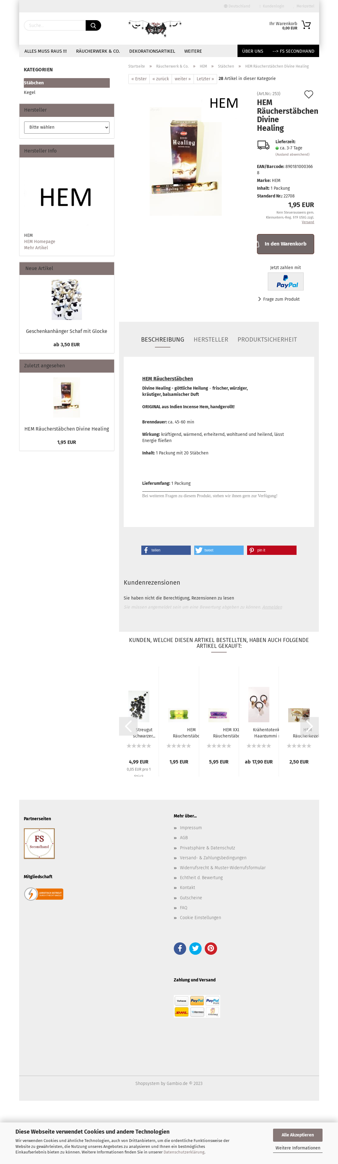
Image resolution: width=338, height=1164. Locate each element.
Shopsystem (147, 1083)
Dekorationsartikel (152, 51)
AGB (184, 837)
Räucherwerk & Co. (98, 51)
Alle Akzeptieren (298, 1135)
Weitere (193, 51)
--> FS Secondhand (293, 51)
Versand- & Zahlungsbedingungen (213, 858)
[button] (166, 550)
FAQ (183, 907)
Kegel (29, 92)
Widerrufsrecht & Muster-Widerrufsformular (223, 867)
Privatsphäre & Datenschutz (207, 848)
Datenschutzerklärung (184, 1152)
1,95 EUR (66, 442)
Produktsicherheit (267, 339)
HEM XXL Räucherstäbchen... (231, 732)
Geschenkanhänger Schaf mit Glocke (66, 331)
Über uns (252, 51)
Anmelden (272, 607)
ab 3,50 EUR (66, 344)
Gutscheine (191, 898)
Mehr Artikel (36, 247)
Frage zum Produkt (281, 299)
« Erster (139, 79)
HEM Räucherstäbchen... (191, 732)
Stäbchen (34, 83)
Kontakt (187, 887)
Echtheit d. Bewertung (201, 877)
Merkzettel (303, 6)
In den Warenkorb (281, 243)
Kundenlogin (271, 6)
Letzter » (205, 79)
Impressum (191, 827)
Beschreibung (162, 339)
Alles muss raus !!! (45, 51)
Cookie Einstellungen (200, 917)
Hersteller (211, 339)
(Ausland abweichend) (293, 155)
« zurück (160, 79)
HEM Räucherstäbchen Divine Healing (66, 429)
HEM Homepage (39, 241)
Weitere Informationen (298, 1148)
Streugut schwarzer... (144, 732)
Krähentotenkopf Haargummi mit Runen (269, 732)
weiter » (183, 79)
